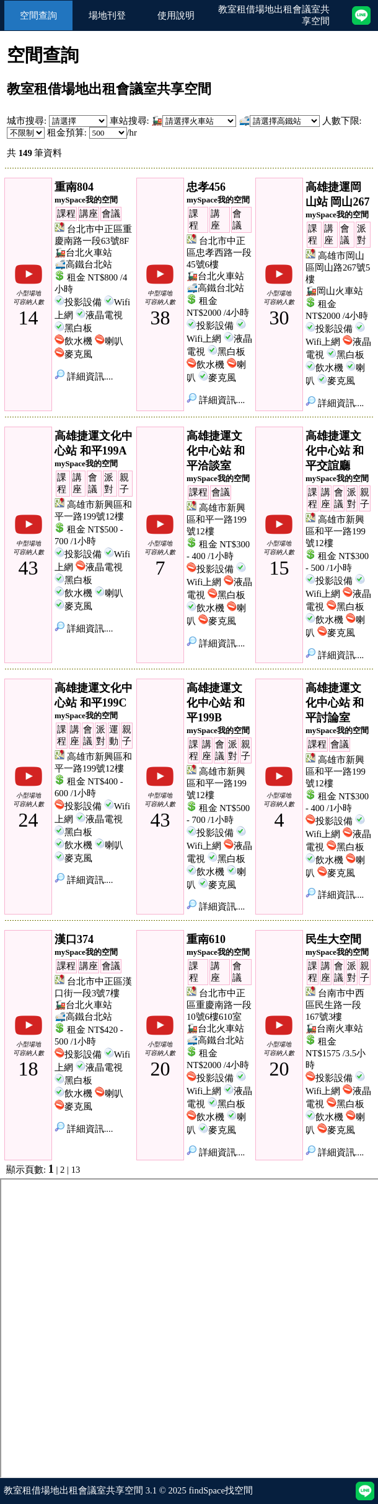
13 (76, 1170)
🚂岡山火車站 (334, 291)
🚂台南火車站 (334, 1028)
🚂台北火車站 (83, 253)
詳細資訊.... (84, 376)
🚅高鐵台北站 (83, 264)
